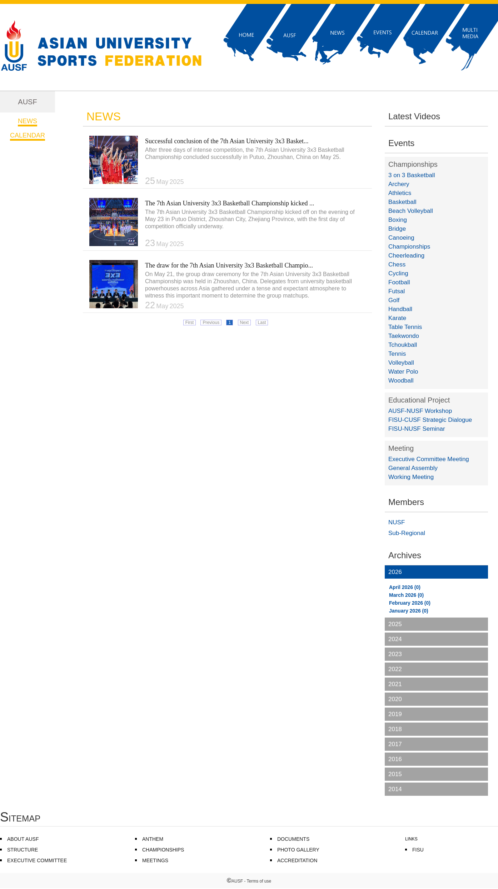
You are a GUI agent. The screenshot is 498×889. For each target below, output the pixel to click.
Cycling (398, 273)
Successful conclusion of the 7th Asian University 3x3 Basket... (226, 141)
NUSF (396, 522)
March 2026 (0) (406, 595)
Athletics (399, 193)
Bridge (397, 228)
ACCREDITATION (297, 860)
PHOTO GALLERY (298, 850)
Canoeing (401, 237)
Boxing (397, 219)
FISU (418, 850)
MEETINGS (155, 860)
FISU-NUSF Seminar (416, 428)
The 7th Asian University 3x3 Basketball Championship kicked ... (229, 203)
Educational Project (419, 400)
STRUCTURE (22, 850)
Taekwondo (403, 336)
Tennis (397, 353)
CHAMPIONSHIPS (163, 850)
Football (399, 282)
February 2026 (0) (409, 603)
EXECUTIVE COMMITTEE (37, 860)
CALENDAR (27, 135)
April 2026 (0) (404, 587)
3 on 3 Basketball (411, 175)
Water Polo (403, 371)
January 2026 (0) (408, 611)
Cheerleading (406, 255)
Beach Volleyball (410, 211)
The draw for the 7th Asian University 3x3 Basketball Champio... (229, 265)
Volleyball (401, 362)
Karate (397, 318)
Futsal (396, 291)
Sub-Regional (406, 533)
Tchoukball (402, 344)
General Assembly (413, 468)
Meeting (401, 448)
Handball (400, 309)
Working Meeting (411, 477)
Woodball (401, 380)
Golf (393, 300)
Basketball (402, 202)
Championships (413, 164)
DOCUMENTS (293, 839)
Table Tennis (405, 327)
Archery (398, 184)
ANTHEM (152, 839)
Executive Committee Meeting (428, 459)
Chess (396, 264)
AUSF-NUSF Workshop (420, 411)
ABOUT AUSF (23, 839)
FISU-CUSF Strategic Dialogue (430, 419)
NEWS (27, 121)
